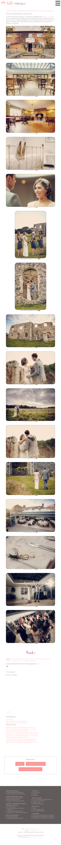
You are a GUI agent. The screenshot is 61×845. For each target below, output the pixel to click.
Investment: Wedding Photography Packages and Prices (16, 804)
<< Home (8, 712)
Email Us (35, 793)
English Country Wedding (23, 659)
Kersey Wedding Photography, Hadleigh (17, 730)
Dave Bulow (9, 719)
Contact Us (35, 791)
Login (34, 808)
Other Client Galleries (38, 810)
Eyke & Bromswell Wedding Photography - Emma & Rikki (22, 735)
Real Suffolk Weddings (12, 815)
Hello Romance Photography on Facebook (43, 815)
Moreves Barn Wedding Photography (16, 737)
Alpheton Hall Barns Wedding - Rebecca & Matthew (20, 740)
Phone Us (35, 795)
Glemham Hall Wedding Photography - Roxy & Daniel (21, 729)
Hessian (33, 659)
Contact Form (36, 792)
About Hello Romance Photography (16, 793)
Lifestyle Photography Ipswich (14, 796)
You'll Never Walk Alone (29, 661)
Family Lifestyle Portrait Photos (15, 798)
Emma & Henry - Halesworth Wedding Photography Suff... (22, 734)
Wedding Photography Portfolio (15, 818)
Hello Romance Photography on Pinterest (43, 818)
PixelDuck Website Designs (35, 837)
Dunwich (12, 659)
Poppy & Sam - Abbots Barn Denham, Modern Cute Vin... (22, 732)
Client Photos (35, 806)
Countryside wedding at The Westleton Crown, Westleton (30, 11)
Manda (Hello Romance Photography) (17, 721)
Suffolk (38, 659)
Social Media (35, 813)
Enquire (20, 764)
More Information (37, 798)
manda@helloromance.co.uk (32, 828)
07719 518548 (32, 830)
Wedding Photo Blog (38, 803)
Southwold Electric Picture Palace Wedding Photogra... (21, 739)
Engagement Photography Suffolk (15, 801)
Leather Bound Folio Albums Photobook (17, 812)
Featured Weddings (12, 816)
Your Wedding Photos (38, 809)
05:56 (38, 664)
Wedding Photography (36, 764)
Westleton (9, 661)
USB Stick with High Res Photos (15, 811)
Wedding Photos (45, 659)
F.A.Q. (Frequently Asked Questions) (42, 799)
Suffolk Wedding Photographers (15, 792)
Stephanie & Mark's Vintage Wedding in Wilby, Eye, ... (21, 727)
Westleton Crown (47, 16)
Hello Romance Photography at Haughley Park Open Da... (22, 742)
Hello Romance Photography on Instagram (44, 816)
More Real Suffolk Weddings (30, 769)
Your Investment (11, 806)
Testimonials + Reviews (39, 801)
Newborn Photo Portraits (13, 799)
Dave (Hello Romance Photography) (16, 723)
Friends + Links (37, 802)
